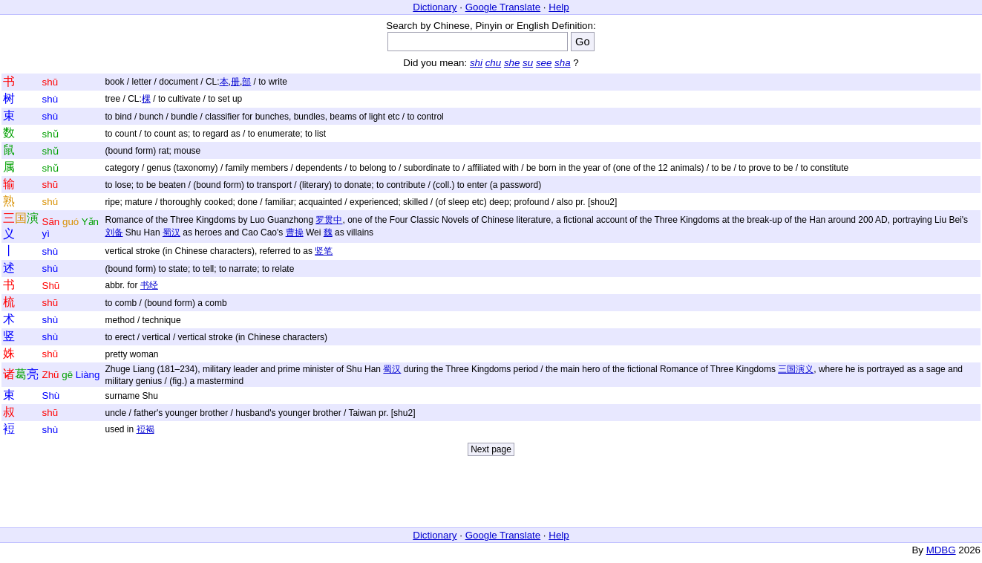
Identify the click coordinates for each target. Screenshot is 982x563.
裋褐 (145, 429)
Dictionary (434, 7)
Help (559, 7)
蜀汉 (171, 232)
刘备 (114, 232)
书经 (149, 285)
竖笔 (324, 251)
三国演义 (796, 369)
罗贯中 (328, 220)
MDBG (941, 550)
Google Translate (503, 7)
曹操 (295, 232)
